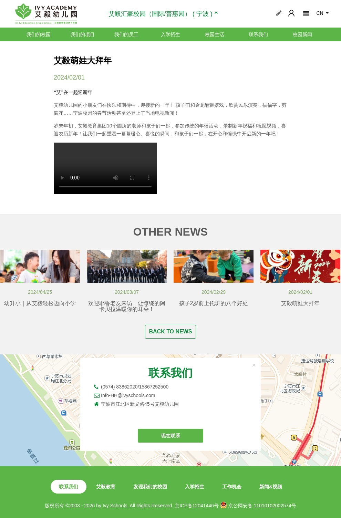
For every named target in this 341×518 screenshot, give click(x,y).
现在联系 (170, 435)
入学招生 (170, 34)
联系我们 (258, 34)
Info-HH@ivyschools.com (128, 395)
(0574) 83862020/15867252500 (134, 387)
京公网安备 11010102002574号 (258, 504)
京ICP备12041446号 (197, 505)
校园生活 (214, 34)
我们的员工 (126, 34)
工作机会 (231, 486)
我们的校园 (39, 34)
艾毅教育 (105, 486)
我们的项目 (83, 34)
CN (319, 13)
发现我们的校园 (150, 486)
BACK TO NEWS (170, 331)
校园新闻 (302, 34)
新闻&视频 (270, 486)
